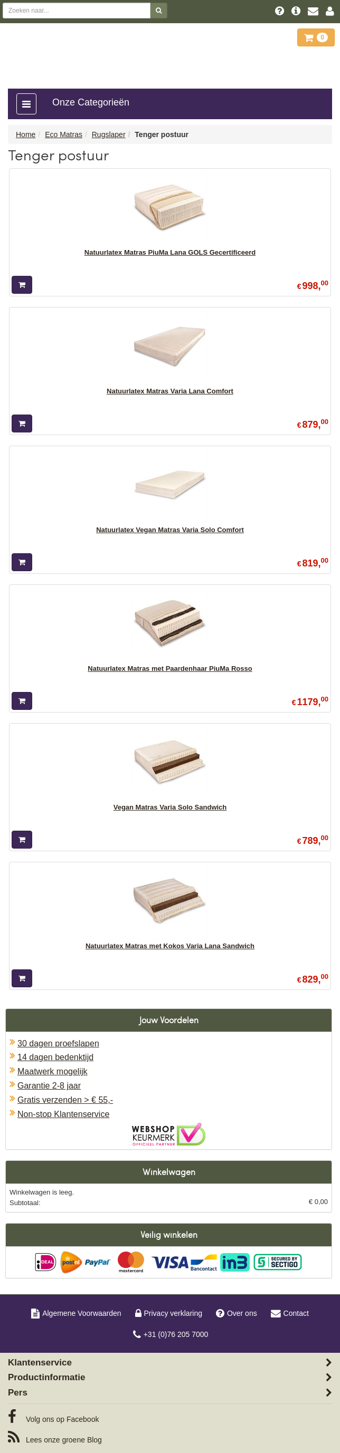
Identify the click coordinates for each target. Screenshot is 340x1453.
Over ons (236, 1313)
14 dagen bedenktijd (55, 1057)
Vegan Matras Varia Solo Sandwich (170, 807)
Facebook (53, 1416)
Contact (290, 1313)
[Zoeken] (158, 10)
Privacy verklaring (168, 1313)
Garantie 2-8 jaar (49, 1085)
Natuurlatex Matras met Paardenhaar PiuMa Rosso (170, 668)
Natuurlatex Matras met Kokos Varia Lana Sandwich (170, 946)
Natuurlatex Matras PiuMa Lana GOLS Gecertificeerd (170, 252)
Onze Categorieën (90, 102)
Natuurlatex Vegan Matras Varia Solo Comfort (170, 530)
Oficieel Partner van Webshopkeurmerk (168, 1134)
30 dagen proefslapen (58, 1043)
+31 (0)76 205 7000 (171, 1334)
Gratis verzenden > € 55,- (65, 1099)
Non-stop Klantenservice (63, 1114)
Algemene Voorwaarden (76, 1313)
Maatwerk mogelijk (52, 1071)
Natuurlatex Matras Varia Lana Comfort (170, 391)
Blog (55, 1437)
